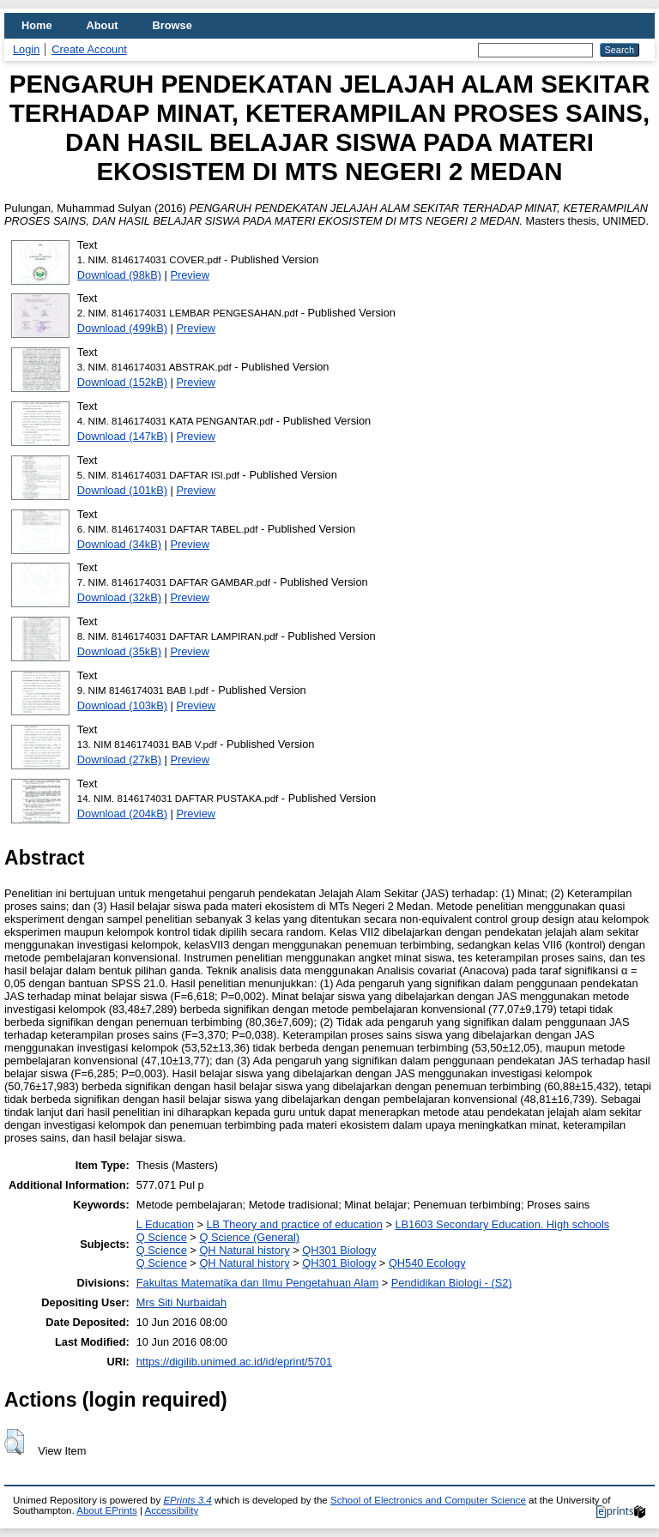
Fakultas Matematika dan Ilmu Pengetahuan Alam (257, 1282)
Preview (189, 274)
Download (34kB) (119, 544)
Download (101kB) (122, 490)
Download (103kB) (122, 705)
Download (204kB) (122, 813)
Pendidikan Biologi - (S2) (451, 1282)
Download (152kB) (122, 382)
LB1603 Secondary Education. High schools (502, 1224)
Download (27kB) (119, 759)
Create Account (89, 49)
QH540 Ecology (427, 1263)
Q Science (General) (249, 1237)
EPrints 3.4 (187, 1500)
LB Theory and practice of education (294, 1224)
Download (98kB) (119, 274)
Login (26, 49)
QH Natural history (244, 1250)
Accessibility (171, 1510)
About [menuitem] (102, 25)
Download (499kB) (122, 328)
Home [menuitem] (36, 25)
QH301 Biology (339, 1250)
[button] (14, 1442)
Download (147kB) (122, 436)
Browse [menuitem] (172, 25)
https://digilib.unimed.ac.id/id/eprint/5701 (234, 1361)
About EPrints (106, 1510)
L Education (165, 1224)
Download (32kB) (119, 597)
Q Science (161, 1237)
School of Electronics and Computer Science (428, 1500)
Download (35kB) (119, 651)
